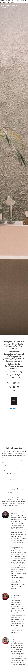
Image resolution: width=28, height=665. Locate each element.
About (8, 5)
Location (14, 5)
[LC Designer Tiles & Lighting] (14, 401)
